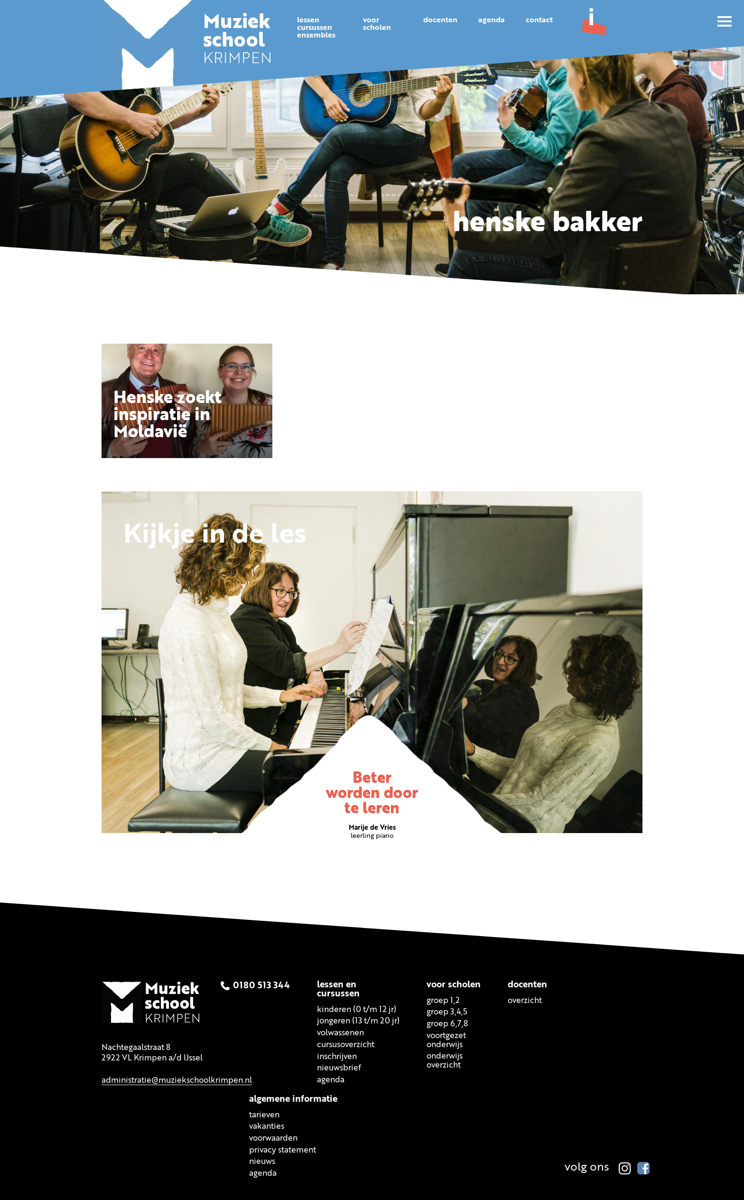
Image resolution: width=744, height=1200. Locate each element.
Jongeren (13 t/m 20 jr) (358, 1021)
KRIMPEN (237, 42)
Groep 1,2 (443, 1000)
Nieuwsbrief (339, 1068)
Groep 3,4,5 (447, 1012)
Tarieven (264, 1115)
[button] (724, 21)
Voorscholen (377, 24)
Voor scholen (454, 984)
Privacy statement (282, 1150)
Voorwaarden (273, 1138)
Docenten (440, 20)
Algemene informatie (293, 1099)
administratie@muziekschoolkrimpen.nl (177, 1080)
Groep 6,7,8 (447, 1024)
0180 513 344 (261, 986)
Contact (539, 20)
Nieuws (262, 1162)
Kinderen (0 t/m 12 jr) (356, 1009)
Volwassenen (340, 1033)
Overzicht (525, 1000)
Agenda (491, 20)
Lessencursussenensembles (316, 28)
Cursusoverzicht (345, 1045)
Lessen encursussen (338, 989)
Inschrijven (337, 1056)
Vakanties (266, 1127)
